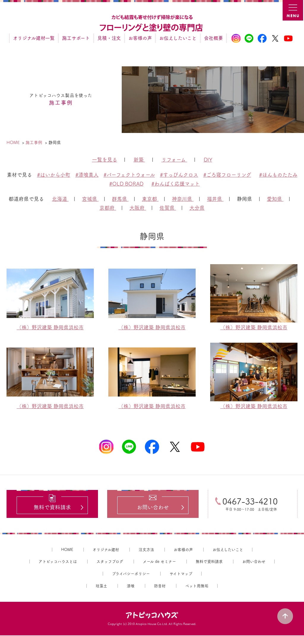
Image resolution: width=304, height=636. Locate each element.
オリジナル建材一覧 (34, 38)
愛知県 (275, 198)
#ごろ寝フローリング (227, 174)
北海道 (60, 198)
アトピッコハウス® (152, 615)
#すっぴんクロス (179, 174)
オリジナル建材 (106, 550)
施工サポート (76, 38)
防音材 (160, 586)
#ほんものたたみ (278, 174)
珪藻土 (101, 586)
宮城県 (90, 198)
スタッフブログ (109, 562)
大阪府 (137, 207)
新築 (139, 159)
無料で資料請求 (209, 562)
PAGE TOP (286, 615)
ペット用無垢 (196, 586)
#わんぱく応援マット (175, 183)
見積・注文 (109, 38)
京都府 (107, 207)
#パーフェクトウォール (129, 174)
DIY (208, 159)
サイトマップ (181, 574)
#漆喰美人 (87, 174)
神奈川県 (183, 198)
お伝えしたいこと (178, 38)
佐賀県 (167, 207)
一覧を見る (104, 159)
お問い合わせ (253, 562)
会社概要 (213, 38)
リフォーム (174, 159)
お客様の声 (140, 38)
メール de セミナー (159, 562)
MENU (293, 10)
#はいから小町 (53, 174)
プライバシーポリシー (131, 574)
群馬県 (120, 198)
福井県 (215, 198)
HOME (67, 550)
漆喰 (130, 586)
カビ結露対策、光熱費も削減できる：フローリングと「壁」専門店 (152, 23)
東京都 (150, 198)
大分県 (197, 207)
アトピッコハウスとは (58, 562)
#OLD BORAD (126, 183)
